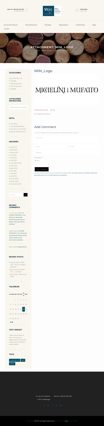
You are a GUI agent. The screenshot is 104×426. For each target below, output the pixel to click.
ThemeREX (30, 421)
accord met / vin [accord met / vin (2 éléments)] (14, 360)
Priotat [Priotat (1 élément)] (12, 363)
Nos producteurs (31, 25)
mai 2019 (13, 173)
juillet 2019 (13, 168)
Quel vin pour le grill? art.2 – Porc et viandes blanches (17, 265)
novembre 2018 (15, 184)
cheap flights (13, 213)
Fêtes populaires (16, 83)
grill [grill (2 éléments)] (23, 360)
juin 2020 (13, 155)
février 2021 (14, 152)
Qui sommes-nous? (11, 25)
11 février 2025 (43, 110)
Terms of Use (59, 421)
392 (54, 110)
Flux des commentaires (18, 129)
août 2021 (13, 147)
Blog (94, 25)
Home (38, 50)
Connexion (14, 124)
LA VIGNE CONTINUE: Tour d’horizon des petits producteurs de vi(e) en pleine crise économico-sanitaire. (18, 235)
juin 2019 (13, 171)
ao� (11, 322)
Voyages (13, 89)
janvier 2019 (14, 181)
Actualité (13, 81)
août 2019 (13, 165)
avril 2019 (13, 176)
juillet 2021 (13, 150)
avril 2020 (13, 160)
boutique (48, 25)
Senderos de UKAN (47, 50)
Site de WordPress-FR (17, 132)
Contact (6, 29)
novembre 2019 (15, 163)
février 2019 (14, 179)
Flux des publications (17, 126)
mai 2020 (13, 158)
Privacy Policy (73, 421)
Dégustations (63, 25)
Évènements (80, 25)
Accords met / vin (16, 78)
